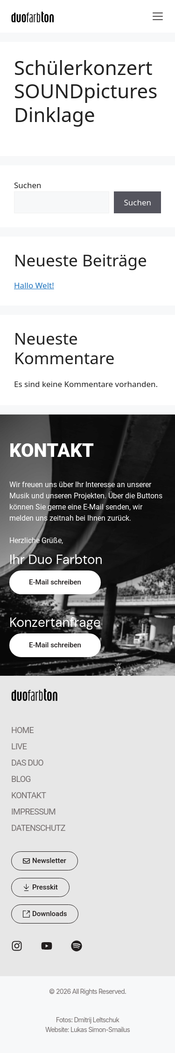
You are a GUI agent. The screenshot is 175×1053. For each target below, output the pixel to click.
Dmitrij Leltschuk (96, 1020)
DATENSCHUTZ (38, 828)
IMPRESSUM (33, 811)
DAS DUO (27, 763)
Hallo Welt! (34, 285)
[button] (157, 16)
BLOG (21, 779)
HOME (22, 730)
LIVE (19, 746)
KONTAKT (28, 795)
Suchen (28, 185)
